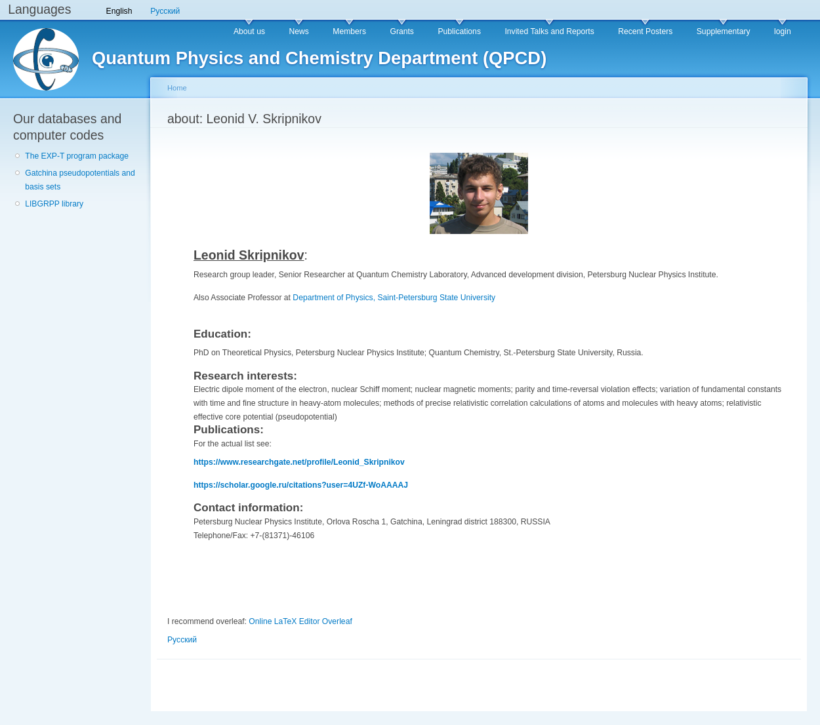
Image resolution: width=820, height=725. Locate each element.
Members (349, 31)
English (119, 11)
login (782, 31)
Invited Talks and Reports (549, 31)
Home (177, 88)
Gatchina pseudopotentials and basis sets (80, 179)
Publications (459, 31)
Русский (165, 11)
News (298, 31)
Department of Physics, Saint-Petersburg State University (394, 297)
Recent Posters (645, 31)
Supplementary (723, 31)
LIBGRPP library (54, 203)
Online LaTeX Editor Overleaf (300, 621)
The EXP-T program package (77, 156)
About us (249, 31)
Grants (401, 31)
